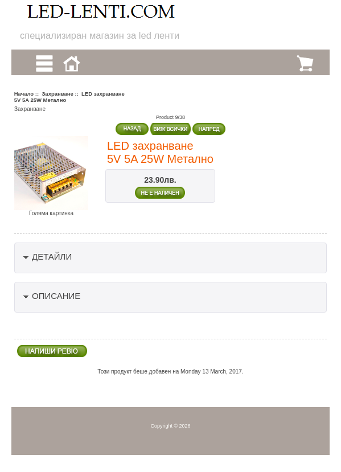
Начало (24, 94)
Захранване (57, 94)
